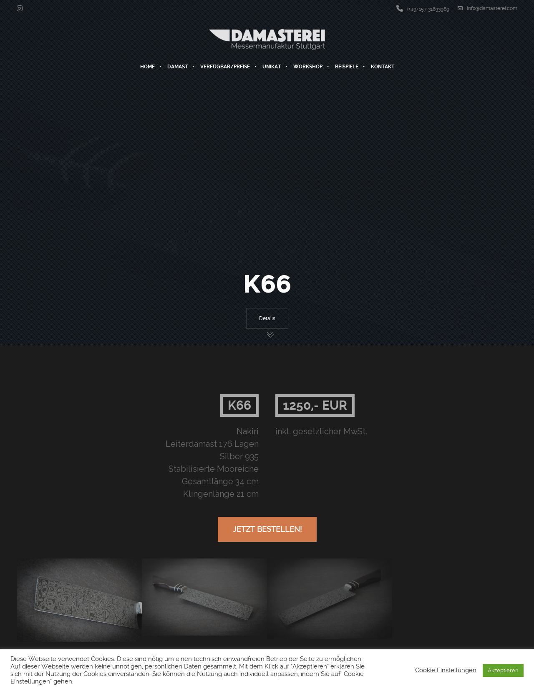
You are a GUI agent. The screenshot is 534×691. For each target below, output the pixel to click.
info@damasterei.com (487, 8)
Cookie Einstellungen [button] (445, 670)
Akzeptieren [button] (503, 670)
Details (267, 318)
